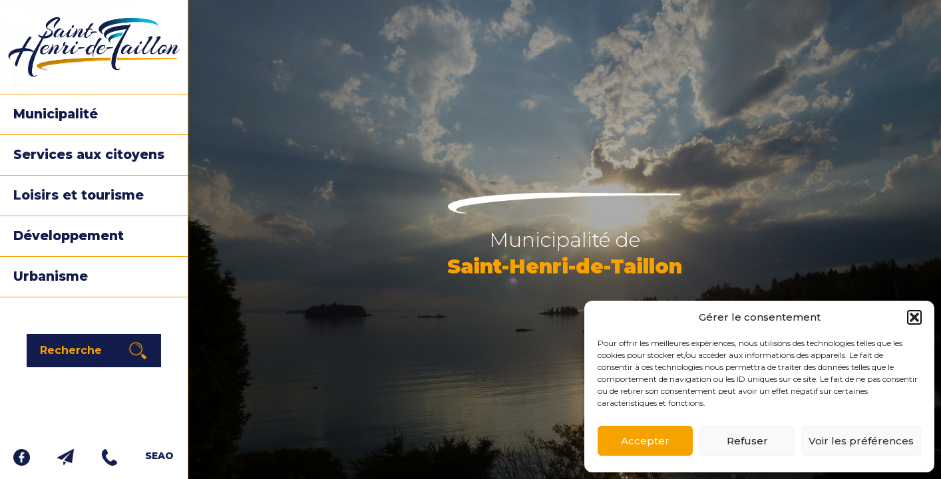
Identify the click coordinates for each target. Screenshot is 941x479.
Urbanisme (50, 276)
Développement (68, 235)
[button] (914, 317)
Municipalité (55, 114)
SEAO (159, 456)
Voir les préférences (861, 440)
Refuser (747, 440)
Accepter (645, 440)
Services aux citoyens (88, 154)
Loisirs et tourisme (78, 195)
